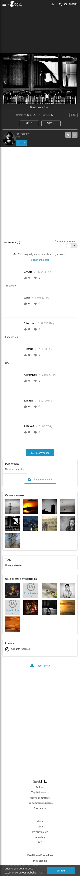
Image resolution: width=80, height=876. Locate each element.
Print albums (40, 860)
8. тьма (28, 272)
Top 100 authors (40, 792)
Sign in (34, 260)
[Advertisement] (40, 192)
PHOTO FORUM (15, 4)
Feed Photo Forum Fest (40, 855)
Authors (40, 787)
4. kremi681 (30, 375)
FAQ (40, 842)
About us (40, 837)
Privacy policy (40, 832)
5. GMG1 (29, 349)
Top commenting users (40, 803)
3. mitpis (29, 400)
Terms (40, 826)
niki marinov (22, 133)
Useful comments (40, 797)
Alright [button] (61, 870)
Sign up (45, 260)
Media (40, 821)
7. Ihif (27, 297)
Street (47, 107)
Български (40, 808)
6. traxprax (30, 323)
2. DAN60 (29, 426)
